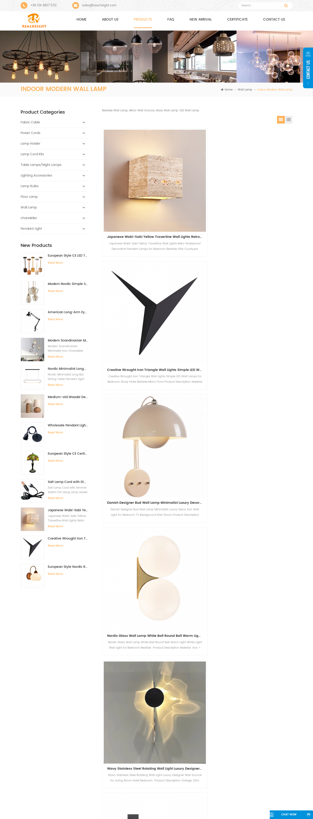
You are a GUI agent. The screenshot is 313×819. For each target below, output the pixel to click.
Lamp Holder (30, 143)
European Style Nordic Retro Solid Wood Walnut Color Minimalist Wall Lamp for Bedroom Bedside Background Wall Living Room (68, 566)
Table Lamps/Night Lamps (41, 164)
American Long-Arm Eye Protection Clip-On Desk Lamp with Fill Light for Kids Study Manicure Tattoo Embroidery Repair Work (68, 312)
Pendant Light (31, 228)
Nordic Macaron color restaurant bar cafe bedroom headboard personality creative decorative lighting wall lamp (264, 456)
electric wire (124, 744)
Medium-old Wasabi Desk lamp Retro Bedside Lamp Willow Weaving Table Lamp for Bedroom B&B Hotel (68, 397)
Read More (55, 263)
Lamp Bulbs (30, 186)
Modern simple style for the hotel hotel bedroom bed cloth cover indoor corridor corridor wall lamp (134, 456)
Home (82, 19)
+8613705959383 (242, 749)
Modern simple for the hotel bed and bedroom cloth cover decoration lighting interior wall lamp (199, 456)
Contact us (274, 19)
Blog (248, 808)
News (185, 808)
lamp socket (125, 777)
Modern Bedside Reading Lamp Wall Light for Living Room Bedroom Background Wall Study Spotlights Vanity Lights (134, 368)
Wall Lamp (245, 90)
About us (110, 19)
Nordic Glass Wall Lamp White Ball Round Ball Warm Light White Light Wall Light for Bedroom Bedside (134, 280)
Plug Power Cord (128, 768)
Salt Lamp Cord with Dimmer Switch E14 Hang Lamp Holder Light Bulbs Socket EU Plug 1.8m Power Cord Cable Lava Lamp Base (68, 482)
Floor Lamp (29, 196)
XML (275, 808)
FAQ (170, 19)
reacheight (41, 707)
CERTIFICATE (237, 19)
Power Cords (30, 133)
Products (143, 19)
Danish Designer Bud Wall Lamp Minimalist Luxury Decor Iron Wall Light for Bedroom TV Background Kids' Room (264, 192)
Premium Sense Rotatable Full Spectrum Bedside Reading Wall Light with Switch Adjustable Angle (264, 280)
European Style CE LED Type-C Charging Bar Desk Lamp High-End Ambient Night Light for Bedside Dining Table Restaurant (68, 255)
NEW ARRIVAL (201, 19)
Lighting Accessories (36, 175)
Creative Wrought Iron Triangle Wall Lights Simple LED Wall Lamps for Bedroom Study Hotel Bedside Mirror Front (68, 538)
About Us (110, 808)
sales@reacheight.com (99, 5)
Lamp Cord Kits (32, 154)
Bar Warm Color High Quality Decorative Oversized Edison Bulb (208, 725)
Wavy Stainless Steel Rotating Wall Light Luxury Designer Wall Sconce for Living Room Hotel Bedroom (199, 280)
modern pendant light (132, 722)
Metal (120, 752)
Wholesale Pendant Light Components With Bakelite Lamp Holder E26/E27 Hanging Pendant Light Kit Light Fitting (68, 425)
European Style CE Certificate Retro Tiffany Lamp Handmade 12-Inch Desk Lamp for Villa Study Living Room (68, 453)
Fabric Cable (30, 122)
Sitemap (217, 808)
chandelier (29, 218)
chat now (283, 815)
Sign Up (192, 653)
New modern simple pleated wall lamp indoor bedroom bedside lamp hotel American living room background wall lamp (199, 368)
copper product (127, 760)
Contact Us (150, 808)
